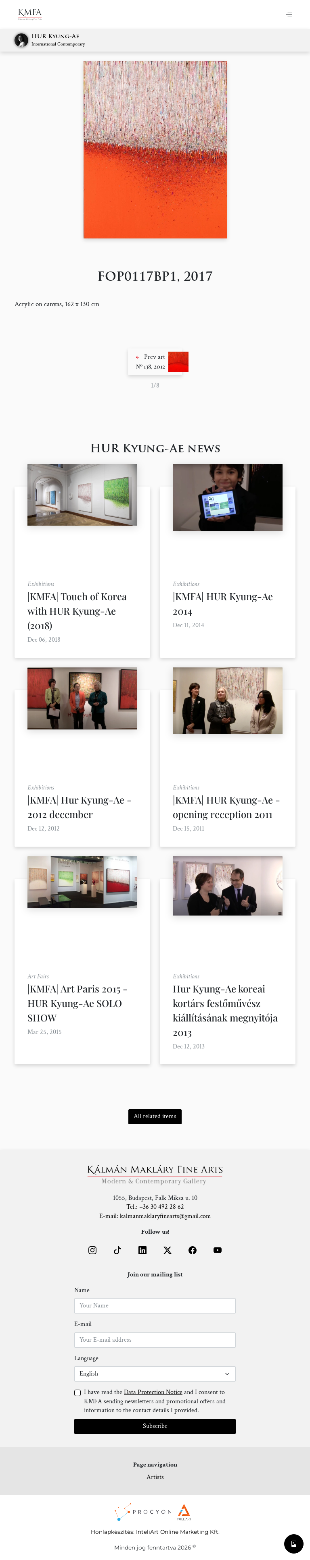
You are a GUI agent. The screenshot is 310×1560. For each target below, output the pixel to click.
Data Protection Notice (153, 1392)
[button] (155, 361)
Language (86, 1358)
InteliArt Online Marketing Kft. (178, 1532)
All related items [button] (155, 1116)
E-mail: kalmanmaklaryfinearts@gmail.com (155, 1216)
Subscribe (155, 1426)
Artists (155, 1477)
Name (82, 1290)
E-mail (83, 1324)
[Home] (35, 14)
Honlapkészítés (112, 1532)
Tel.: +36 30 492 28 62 (155, 1207)
